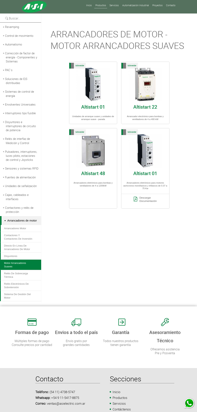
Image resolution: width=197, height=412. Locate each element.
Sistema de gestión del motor (17, 296)
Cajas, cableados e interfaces (17, 197)
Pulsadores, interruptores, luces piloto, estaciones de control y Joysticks (21, 156)
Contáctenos (122, 409)
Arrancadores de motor (22, 220)
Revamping (12, 27)
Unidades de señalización (21, 186)
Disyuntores (10, 256)
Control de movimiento (19, 36)
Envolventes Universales (20, 104)
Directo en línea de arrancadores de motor (17, 247)
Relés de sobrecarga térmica (16, 275)
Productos (120, 397)
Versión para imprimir (56, 15)
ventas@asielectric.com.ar (66, 403)
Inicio (116, 392)
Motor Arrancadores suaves (15, 265)
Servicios (119, 403)
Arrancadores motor (15, 228)
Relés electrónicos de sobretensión (16, 285)
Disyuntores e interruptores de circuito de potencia (20, 126)
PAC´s (9, 70)
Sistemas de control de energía (19, 94)
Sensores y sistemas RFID (21, 168)
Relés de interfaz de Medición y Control (17, 141)
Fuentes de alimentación (20, 177)
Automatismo (13, 44)
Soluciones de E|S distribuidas (16, 81)
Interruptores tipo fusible (20, 113)
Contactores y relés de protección (19, 210)
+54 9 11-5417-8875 (65, 397)
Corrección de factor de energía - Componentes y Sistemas (21, 57)
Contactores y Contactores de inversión (18, 237)
